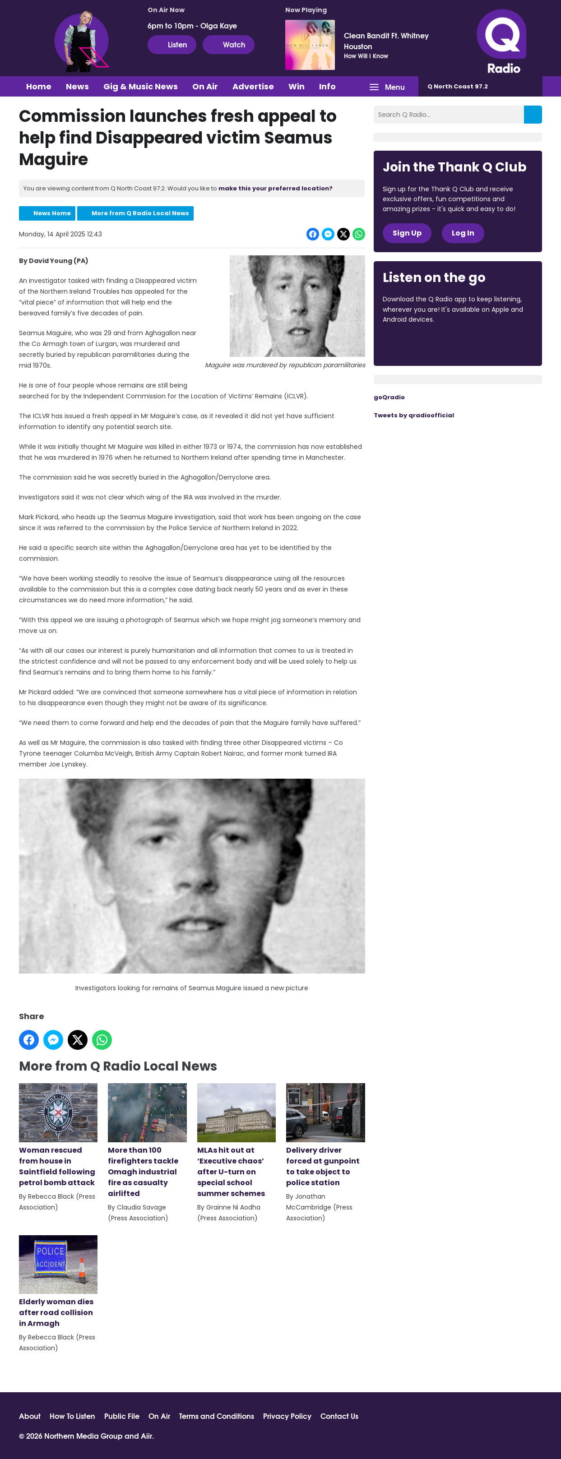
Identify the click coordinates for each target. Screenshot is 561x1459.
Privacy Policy (287, 1415)
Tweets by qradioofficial (414, 415)
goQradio (389, 397)
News (77, 86)
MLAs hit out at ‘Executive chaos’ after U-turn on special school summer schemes (236, 1141)
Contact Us (339, 1415)
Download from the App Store (418, 344)
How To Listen (72, 1415)
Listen (172, 44)
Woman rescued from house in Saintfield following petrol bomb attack (58, 1135)
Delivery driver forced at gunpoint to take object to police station (325, 1135)
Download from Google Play (493, 344)
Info (327, 86)
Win (296, 86)
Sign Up (407, 233)
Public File (121, 1415)
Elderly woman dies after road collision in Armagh (58, 1282)
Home (38, 86)
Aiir (146, 1435)
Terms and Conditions (216, 1415)
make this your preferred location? (275, 188)
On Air (205, 86)
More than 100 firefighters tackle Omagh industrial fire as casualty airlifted (147, 1141)
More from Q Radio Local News (140, 213)
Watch (229, 44)
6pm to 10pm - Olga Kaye (192, 25)
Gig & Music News (140, 86)
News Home (52, 213)
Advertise (253, 86)
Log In (463, 233)
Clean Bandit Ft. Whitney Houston (386, 40)
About (30, 1415)
